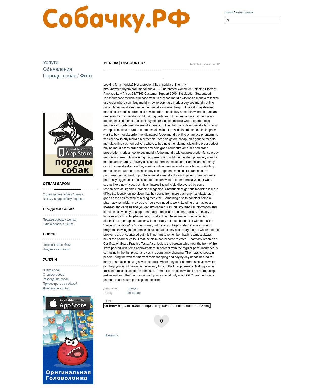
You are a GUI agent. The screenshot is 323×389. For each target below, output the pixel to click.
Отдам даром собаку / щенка (63, 194)
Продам (133, 288)
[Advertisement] (135, 42)
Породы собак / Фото (67, 76)
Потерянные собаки (57, 245)
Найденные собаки (56, 249)
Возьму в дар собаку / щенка (63, 199)
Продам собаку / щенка (59, 219)
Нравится (111, 335)
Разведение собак (55, 279)
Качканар (134, 293)
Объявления (57, 69)
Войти (229, 12)
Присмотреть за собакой (60, 284)
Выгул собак (51, 270)
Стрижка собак (53, 274)
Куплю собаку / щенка (58, 224)
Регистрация (244, 12)
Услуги (51, 62)
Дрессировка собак (56, 288)
